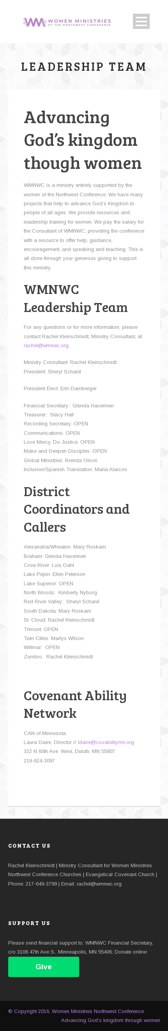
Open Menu (141, 21)
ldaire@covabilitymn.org (106, 742)
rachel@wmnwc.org (46, 345)
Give (43, 967)
